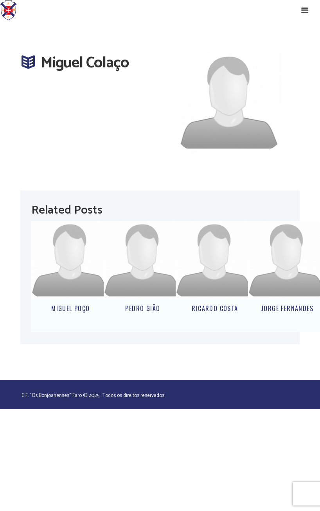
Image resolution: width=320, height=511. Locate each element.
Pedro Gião (142, 308)
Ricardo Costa (215, 308)
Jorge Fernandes (287, 308)
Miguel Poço (70, 308)
